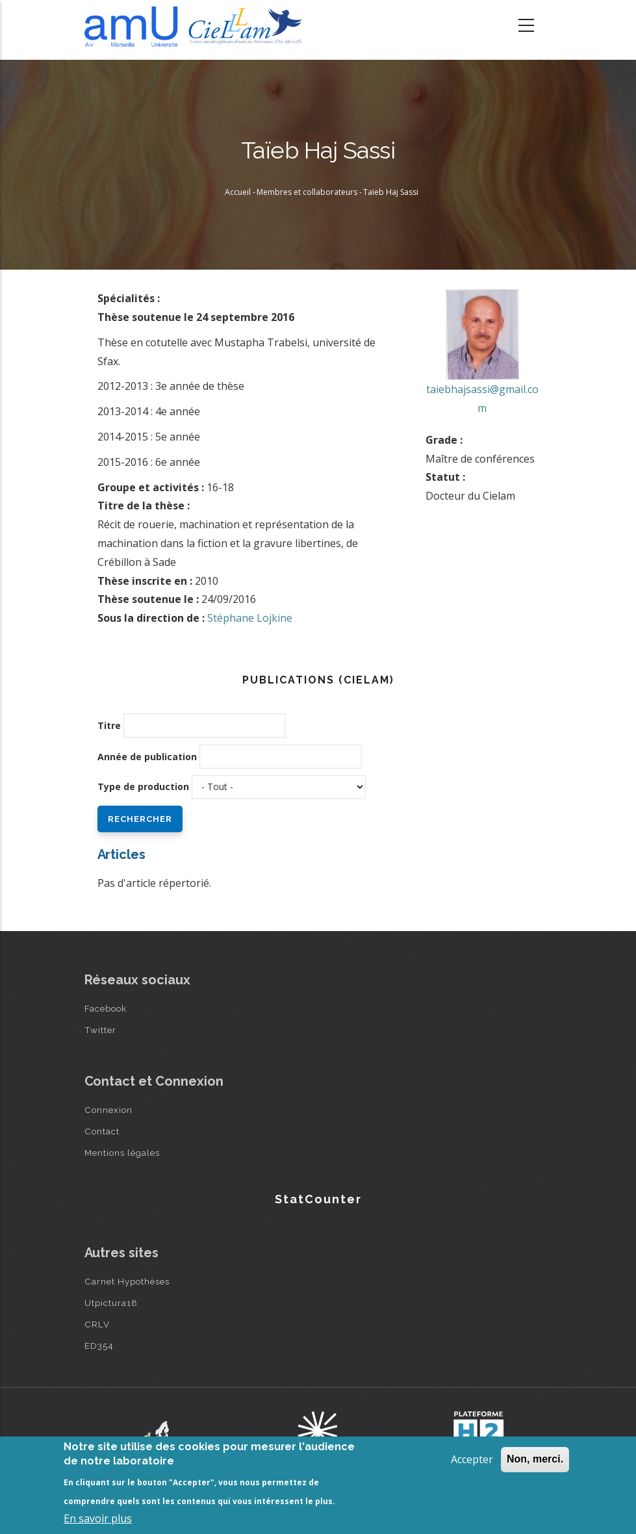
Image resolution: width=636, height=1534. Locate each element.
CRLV (97, 1324)
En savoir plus (98, 1518)
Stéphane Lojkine (249, 618)
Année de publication (147, 756)
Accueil (238, 192)
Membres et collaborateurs (307, 192)
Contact (102, 1131)
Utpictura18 (111, 1303)
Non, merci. (535, 1458)
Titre (109, 725)
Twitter (100, 1030)
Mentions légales (122, 1152)
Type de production (143, 786)
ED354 (99, 1345)
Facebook (105, 1008)
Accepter (472, 1459)
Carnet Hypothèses (127, 1281)
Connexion (108, 1110)
